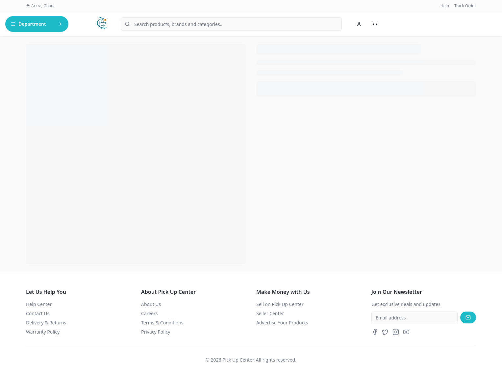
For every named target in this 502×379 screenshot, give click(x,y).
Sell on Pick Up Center (280, 304)
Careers (149, 313)
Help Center (39, 304)
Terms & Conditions (162, 322)
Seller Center (270, 313)
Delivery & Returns (46, 322)
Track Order (465, 6)
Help (444, 6)
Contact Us (37, 313)
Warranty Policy (43, 332)
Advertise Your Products (282, 322)
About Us (151, 304)
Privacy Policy (155, 332)
